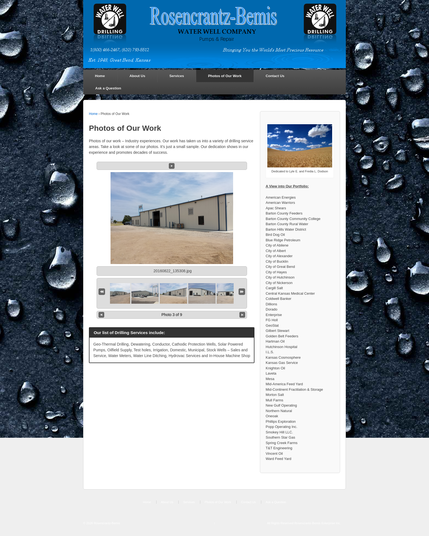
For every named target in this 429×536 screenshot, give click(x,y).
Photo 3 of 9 (171, 314)
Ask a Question (108, 88)
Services (176, 76)
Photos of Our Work (225, 76)
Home (100, 76)
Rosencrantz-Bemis (106, 523)
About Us (137, 76)
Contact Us (275, 76)
